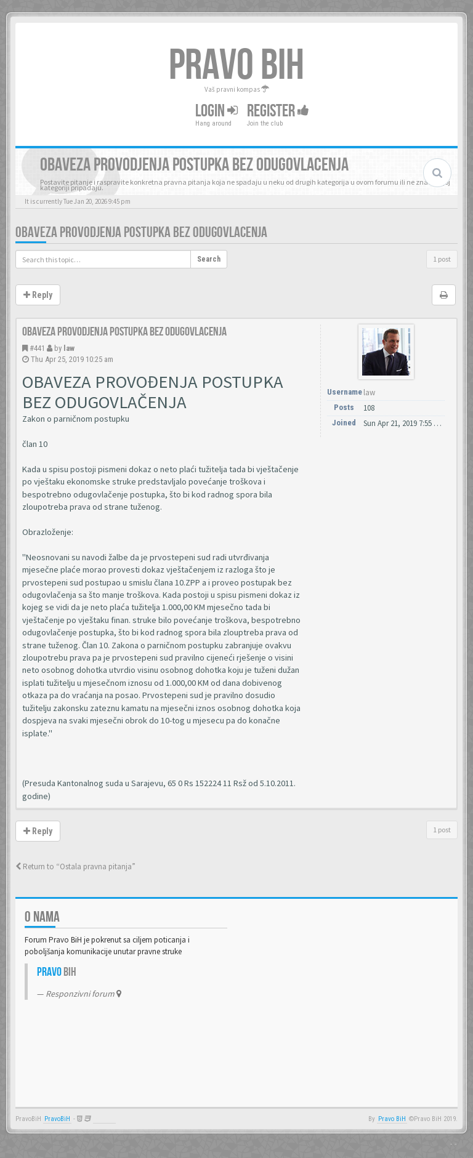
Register (278, 111)
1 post (442, 258)
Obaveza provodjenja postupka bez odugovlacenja (141, 232)
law (69, 348)
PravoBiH (57, 1119)
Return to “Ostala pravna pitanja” (75, 866)
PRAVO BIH (236, 65)
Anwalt (104, 1119)
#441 (37, 348)
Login (216, 111)
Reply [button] (37, 295)
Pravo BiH (392, 1119)
